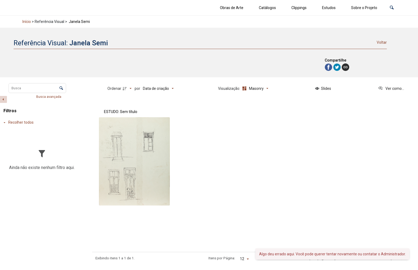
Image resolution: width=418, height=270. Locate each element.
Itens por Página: (221, 258)
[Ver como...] (391, 88)
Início (26, 21)
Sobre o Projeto (364, 8)
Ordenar (114, 88)
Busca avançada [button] (49, 97)
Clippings (299, 8)
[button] (392, 8)
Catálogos (267, 8)
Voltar (382, 42)
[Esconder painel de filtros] (3, 99)
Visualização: (229, 88)
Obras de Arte (231, 8)
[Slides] (323, 88)
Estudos (329, 8)
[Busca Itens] (37, 88)
